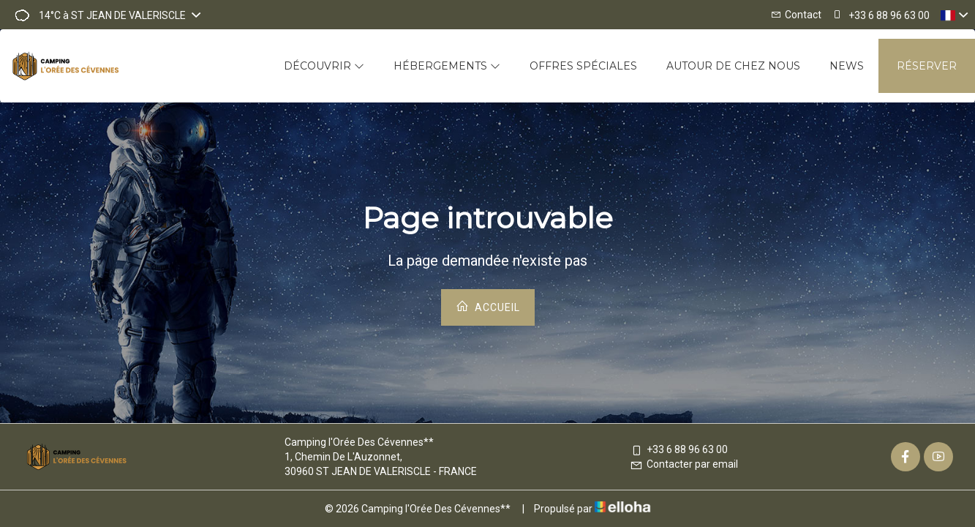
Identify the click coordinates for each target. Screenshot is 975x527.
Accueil (488, 306)
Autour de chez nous (733, 65)
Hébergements (447, 65)
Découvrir (324, 65)
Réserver (927, 65)
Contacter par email (684, 464)
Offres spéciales (583, 65)
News (846, 65)
